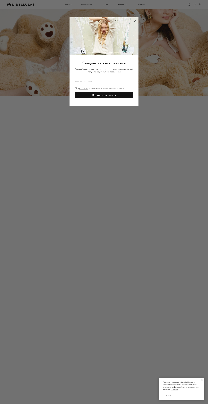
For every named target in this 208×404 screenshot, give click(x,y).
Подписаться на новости (104, 95)
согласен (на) (83, 88)
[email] (104, 82)
